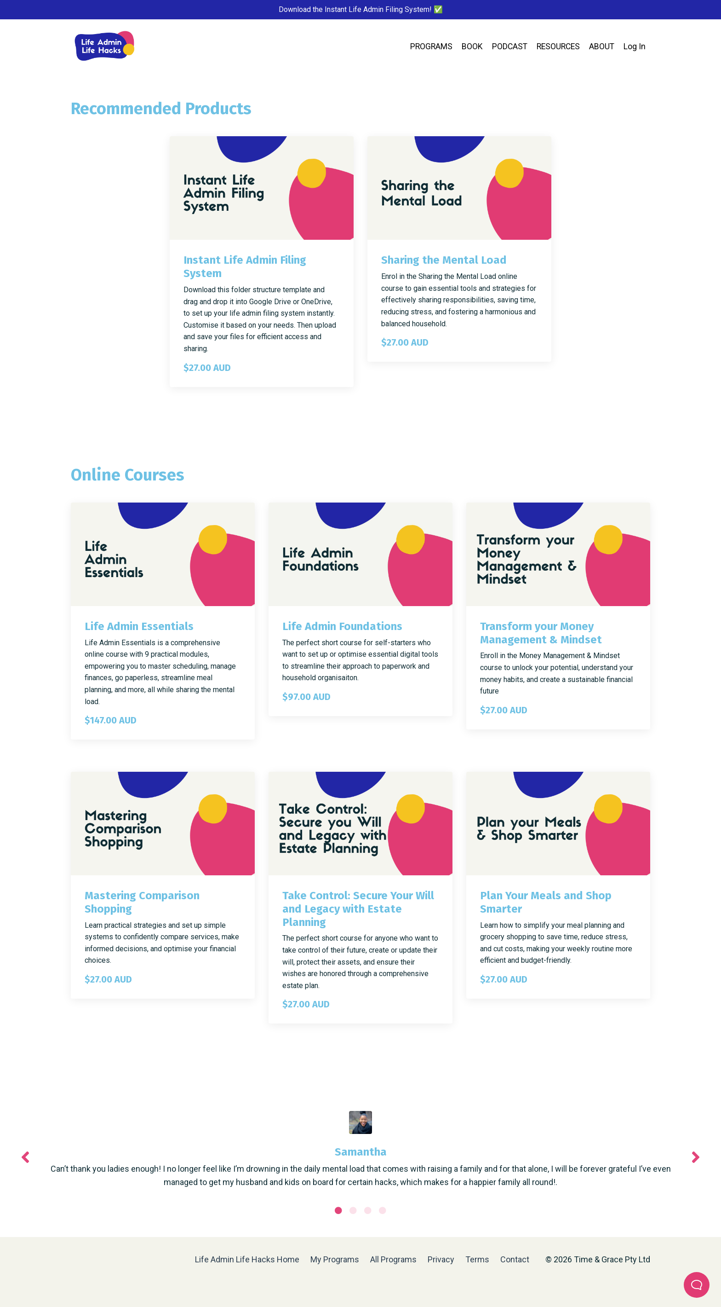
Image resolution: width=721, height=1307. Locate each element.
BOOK (468, 47)
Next (695, 1169)
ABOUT (601, 47)
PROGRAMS (427, 47)
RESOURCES (556, 47)
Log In (635, 47)
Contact (514, 1284)
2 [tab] (353, 1234)
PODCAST (506, 47)
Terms (477, 1284)
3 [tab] (367, 1234)
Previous (25, 1169)
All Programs (393, 1284)
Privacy (442, 1284)
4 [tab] (382, 1234)
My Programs (334, 1284)
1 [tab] (338, 1234)
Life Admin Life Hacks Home (247, 1284)
